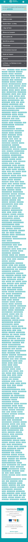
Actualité (15, 114)
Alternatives (11, 126)
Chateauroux (17, 179)
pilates (8, 385)
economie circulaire (6, 238)
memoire (4, 350)
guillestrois (11, 291)
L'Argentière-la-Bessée (7, 322)
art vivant (21, 143)
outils (3, 92)
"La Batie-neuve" (6, 106)
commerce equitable (6, 191)
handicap (4, 295)
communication (5, 193)
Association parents (6, 149)
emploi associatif (6, 248)
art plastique (15, 143)
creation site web (6, 208)
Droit (3, 232)
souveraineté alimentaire (8, 450)
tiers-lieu (24, 464)
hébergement (22, 297)
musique (17, 90)
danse (19, 212)
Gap (16, 285)
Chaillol (24, 175)
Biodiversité (17, 167)
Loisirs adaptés (5, 340)
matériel (11, 90)
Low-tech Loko (16, 342)
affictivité (20, 114)
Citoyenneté (16, 183)
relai (13, 415)
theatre (22, 102)
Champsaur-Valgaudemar (15, 177)
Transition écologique (14, 468)
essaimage (21, 255)
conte (19, 200)
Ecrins (3, 240)
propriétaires (15, 401)
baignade (19, 159)
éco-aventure (5, 234)
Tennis (17, 460)
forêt (3, 281)
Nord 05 (15, 365)
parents (4, 375)
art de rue (4, 141)
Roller (18, 424)
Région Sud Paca (6, 415)
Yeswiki (21, 533)
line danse (16, 334)
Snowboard (11, 442)
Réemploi (20, 411)
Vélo (3, 481)
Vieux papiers (12, 485)
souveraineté (21, 448)
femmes (9, 267)
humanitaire (16, 299)
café (13, 171)
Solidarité (10, 446)
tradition (12, 466)
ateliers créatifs (5, 155)
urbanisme (4, 475)
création (15, 206)
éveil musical (21, 259)
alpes (24, 122)
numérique (17, 367)
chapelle (4, 179)
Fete (17, 269)
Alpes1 (17, 69)
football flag (20, 279)
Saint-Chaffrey (5, 428)
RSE (9, 426)
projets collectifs (6, 399)
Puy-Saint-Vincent (6, 405)
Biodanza (10, 167)
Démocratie (16, 218)
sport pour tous (6, 102)
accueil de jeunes (6, 112)
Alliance (11, 122)
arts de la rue (16, 145)
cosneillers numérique (7, 204)
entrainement (5, 250)
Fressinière (22, 283)
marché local (21, 346)
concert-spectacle (6, 198)
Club (13, 185)
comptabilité (21, 193)
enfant (24, 248)
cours (11, 79)
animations (4, 132)
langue (4, 330)
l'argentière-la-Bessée (7, 324)
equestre (19, 81)
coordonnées (20, 202)
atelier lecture (5, 153)
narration (4, 362)
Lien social (4, 90)
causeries (13, 175)
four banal (18, 281)
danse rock (13, 214)
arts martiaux (5, 147)
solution (16, 446)
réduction (14, 411)
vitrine (3, 493)
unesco (11, 473)
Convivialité (5, 202)
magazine (4, 344)
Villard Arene (21, 487)
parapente (8, 373)
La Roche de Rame (6, 328)
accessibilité (11, 108)
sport (13, 452)
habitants (8, 293)
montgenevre (5, 358)
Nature (15, 362)
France (3, 283)
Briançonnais (21, 169)
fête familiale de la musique (8, 273)
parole (9, 375)
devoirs (17, 224)
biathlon (14, 165)
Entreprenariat (13, 250)
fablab (16, 265)
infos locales (5, 307)
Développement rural (18, 222)
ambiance (4, 71)
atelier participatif (14, 153)
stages (13, 102)
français (24, 281)
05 (12, 106)
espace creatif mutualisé (14, 84)
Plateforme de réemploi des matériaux (10, 389)
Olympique (4, 371)
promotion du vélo (6, 401)
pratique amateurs (6, 391)
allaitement (4, 122)
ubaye (6, 473)
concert (18, 195)
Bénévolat (17, 163)
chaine (13, 77)
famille (3, 267)
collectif (23, 77)
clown (8, 185)
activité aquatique (22, 112)
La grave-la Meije (6, 326)
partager (20, 375)
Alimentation (5, 120)
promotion (14, 399)
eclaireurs (18, 232)
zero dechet (23, 499)
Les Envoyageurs (20, 332)
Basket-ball (4, 163)
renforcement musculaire (8, 418)
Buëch (8, 171)
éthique (24, 84)
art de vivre (11, 141)
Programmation (13, 397)
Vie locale (19, 483)
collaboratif (17, 187)
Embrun (4, 246)
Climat (3, 185)
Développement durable (15, 220)
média (13, 348)
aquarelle (4, 136)
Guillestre (4, 291)
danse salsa (20, 214)
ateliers (22, 153)
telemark (4, 460)
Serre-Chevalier (5, 436)
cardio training (17, 173)
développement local (7, 222)
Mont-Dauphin (12, 354)
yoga (21, 104)
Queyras (4, 407)
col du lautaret (9, 187)
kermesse (21, 320)
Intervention (5, 314)
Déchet (16, 216)
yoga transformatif (14, 499)
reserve (9, 420)
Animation (18, 128)
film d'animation (9, 275)
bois (3, 169)
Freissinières (10, 283)
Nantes (20, 360)
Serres (19, 438)
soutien (4, 448)
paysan (13, 381)
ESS (16, 255)
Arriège (16, 138)
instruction (10, 310)
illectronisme (5, 301)
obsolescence (5, 369)
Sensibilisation (19, 434)
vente (7, 481)
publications (23, 403)
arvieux (19, 147)
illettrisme (12, 301)
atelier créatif (10, 151)
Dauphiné (4, 216)
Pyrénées (14, 405)
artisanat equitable (6, 145)
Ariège (11, 138)
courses (4, 206)
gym (3, 293)
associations (16, 149)
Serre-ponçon (14, 436)
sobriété (4, 100)
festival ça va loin (22, 267)
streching (4, 458)
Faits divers (22, 265)
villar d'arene (5, 487)
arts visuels (19, 71)
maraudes (4, 346)
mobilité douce (11, 352)
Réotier (17, 418)
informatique (13, 305)
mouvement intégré (6, 360)
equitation (4, 84)
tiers (19, 464)
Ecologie (12, 234)
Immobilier (4, 303)
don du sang (21, 230)
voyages (16, 495)
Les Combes (12, 332)
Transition (4, 468)
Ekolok (14, 244)
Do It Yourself (9, 228)
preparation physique (7, 393)
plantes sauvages (12, 387)
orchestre (16, 371)
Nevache (4, 365)
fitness (24, 275)
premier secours (22, 391)
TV (3, 473)
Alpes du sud (11, 69)
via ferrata (4, 483)
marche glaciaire (12, 346)
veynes (20, 481)
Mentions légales (14, 531)
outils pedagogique (11, 92)
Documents (4, 230)
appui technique (11, 134)
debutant (11, 216)
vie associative (12, 483)
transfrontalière (19, 466)
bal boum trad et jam (7, 161)
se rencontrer (11, 432)
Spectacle (17, 450)
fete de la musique (6, 271)
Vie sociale (4, 485)
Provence (16, 403)
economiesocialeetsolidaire (19, 238)
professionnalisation (19, 395)
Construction (13, 200)
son (22, 100)
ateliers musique (6, 157)
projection (21, 397)
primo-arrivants (5, 395)
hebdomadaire (13, 297)
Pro (12, 395)
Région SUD (21, 413)
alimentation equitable (15, 120)
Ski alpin (23, 440)
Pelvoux (17, 383)
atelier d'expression (19, 151)
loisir (18, 338)
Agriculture (22, 116)
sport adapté (19, 452)
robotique (12, 424)
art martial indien (6, 143)
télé (18, 102)
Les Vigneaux (5, 334)
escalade (12, 255)
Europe (14, 259)
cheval (18, 77)
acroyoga (14, 112)
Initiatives (18, 307)
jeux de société (5, 318)
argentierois (5, 138)
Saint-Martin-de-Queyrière (16, 428)
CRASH (9, 206)
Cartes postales (5, 175)
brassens (8, 169)
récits (3, 411)
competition (14, 193)
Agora (9, 116)
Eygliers (11, 265)
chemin (11, 181)
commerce (18, 189)
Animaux (11, 132)
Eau (7, 232)
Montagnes (11, 356)
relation (11, 96)
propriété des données (7, 403)
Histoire (9, 299)
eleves (19, 244)
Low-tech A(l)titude (6, 342)
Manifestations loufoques (14, 344)
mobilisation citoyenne (20, 350)
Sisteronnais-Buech (6, 440)
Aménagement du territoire (8, 128)
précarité (14, 391)
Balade (15, 161)
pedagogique (5, 383)
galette (11, 285)
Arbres (9, 136)
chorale (22, 181)
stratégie (22, 456)
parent (14, 373)
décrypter (13, 81)
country (16, 204)
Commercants (11, 189)
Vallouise (24, 475)
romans (23, 424)
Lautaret (9, 330)
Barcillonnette (22, 161)
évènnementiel (19, 263)
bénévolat (4, 73)
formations (17, 86)
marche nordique (6, 348)
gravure (23, 86)
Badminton (12, 159)
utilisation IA (12, 475)
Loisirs (23, 338)
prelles (23, 94)
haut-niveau (17, 295)
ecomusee (14, 236)
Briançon (14, 169)
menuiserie (10, 350)
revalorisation (5, 424)
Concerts (14, 198)
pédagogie (19, 381)
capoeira (4, 173)
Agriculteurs (15, 116)
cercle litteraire (5, 77)
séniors (12, 434)
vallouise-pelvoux (14, 104)
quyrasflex (10, 407)
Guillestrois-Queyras (20, 291)
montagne (4, 356)
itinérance (12, 314)
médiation (19, 348)
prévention (16, 393)
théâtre (4, 464)
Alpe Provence (18, 122)
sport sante (14, 454)
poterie (23, 389)
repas (22, 418)
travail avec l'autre (6, 470)
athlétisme (14, 157)
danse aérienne (18, 79)
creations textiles (16, 208)
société (23, 442)
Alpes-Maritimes (19, 124)
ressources (23, 422)
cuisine (4, 212)
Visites (3, 491)
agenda (4, 116)
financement (18, 275)
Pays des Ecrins (6, 381)
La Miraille (14, 326)
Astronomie (23, 149)
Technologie (23, 458)
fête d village (22, 269)
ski (17, 98)
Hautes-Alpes (5, 297)
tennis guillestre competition (8, 462)
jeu (21, 314)
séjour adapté (5, 434)
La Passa (20, 326)
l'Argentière (17, 322)
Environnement (15, 253)
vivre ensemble (10, 493)
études (9, 259)
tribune (22, 470)
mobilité (4, 352)
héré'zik (4, 299)
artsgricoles (13, 147)
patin (10, 379)
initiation (12, 307)
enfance (19, 248)
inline (23, 307)
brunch (4, 171)
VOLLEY (23, 493)
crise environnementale (16, 210)
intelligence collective (7, 312)
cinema (9, 183)
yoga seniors (5, 499)
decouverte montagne (7, 218)
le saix (14, 330)
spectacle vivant (6, 452)
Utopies (18, 475)
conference (20, 198)
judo (18, 318)
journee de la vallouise (12, 88)
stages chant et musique (12, 456)
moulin (16, 358)
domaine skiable (13, 230)
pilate (18, 94)
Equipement (5, 255)
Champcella (5, 177)
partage (14, 94)
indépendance (18, 303)
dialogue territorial (6, 226)
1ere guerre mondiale (19, 106)
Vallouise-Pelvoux (6, 477)
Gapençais (21, 285)
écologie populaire (20, 234)
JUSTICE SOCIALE (6, 320)
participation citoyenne (15, 377)
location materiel (10, 336)
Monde (17, 352)
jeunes (4, 88)
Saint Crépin (22, 426)
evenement (4, 261)
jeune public (9, 316)
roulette (4, 426)
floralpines (9, 277)
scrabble (4, 432)
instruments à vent (19, 310)
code (3, 187)
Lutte (22, 342)
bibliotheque (21, 165)
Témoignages (11, 460)
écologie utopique (6, 236)
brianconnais (18, 73)
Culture (9, 212)
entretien (21, 250)
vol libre (17, 493)
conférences (5, 79)
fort (13, 281)
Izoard (17, 314)
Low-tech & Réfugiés (19, 340)
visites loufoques (20, 491)
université (17, 473)
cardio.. (12, 75)
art (20, 138)
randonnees (12, 409)
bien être (11, 73)
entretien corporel (6, 253)
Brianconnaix (5, 75)
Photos (4, 385)
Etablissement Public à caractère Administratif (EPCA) (14, 257)
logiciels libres (12, 338)
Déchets (21, 216)
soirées (8, 444)
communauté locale (17, 191)
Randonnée (4, 409)
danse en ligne (5, 214)
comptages (4, 195)
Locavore (18, 336)
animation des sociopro (7, 130)
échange (12, 232)
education (9, 240)
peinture (12, 383)
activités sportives (6, 114)
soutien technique (12, 448)
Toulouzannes (5, 466)
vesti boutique (14, 481)
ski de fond (22, 98)
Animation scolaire (19, 130)
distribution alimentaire (18, 226)
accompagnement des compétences (10, 110)
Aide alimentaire (6, 118)
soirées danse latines (17, 444)
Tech (17, 458)
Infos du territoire (22, 305)
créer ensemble (5, 210)
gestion (4, 287)
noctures (23, 90)
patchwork (4, 379)
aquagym (19, 134)
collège (23, 187)
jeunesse (16, 316)
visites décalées (10, 491)
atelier (3, 151)
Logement (4, 338)
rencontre (17, 96)
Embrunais (10, 246)
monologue (4, 354)
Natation (10, 362)
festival (11, 86)
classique (23, 183)
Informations (5, 305)
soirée (3, 444)
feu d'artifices (20, 273)
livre (3, 336)
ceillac (19, 175)
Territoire (19, 462)
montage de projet (22, 354)
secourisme (18, 432)
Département (5, 220)
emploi (16, 246)
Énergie (13, 248)
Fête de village (16, 271)
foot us (4, 279)
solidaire (4, 446)
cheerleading (5, 181)
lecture (21, 88)
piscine (14, 385)
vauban (24, 479)
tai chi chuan (11, 458)
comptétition (12, 195)
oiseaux (18, 369)
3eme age (4, 108)
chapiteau (10, 179)
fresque (17, 283)
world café (17, 497)
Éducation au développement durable (10, 242)
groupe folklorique (11, 289)
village (23, 485)
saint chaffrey (15, 426)
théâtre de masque (11, 464)
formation (8, 281)
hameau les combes (16, 293)
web (24, 495)
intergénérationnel (18, 312)
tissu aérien (5, 104)
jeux (21, 316)
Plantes (4, 387)
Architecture (16, 136)
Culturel (14, 212)
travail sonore (15, 470)
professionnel (5, 397)
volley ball (4, 495)
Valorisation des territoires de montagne (11, 479)
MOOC (11, 358)
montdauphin (19, 356)
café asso (18, 171)
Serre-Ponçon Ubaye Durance (9, 438)
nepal (20, 362)
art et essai (18, 141)
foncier (19, 277)
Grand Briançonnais (16, 287)
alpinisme (23, 69)
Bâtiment (11, 163)
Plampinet (19, 385)
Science (4, 430)
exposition (4, 86)
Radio (16, 407)
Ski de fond (4, 442)
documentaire (17, 228)
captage (10, 173)
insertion (4, 310)
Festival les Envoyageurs (8, 269)
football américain (11, 279)
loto (12, 340)
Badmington (5, 159)
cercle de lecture (20, 75)
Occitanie (13, 369)
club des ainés (19, 185)
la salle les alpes (16, 328)
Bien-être (4, 167)
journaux (13, 318)
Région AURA (5, 413)
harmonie (10, 295)
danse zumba (5, 81)
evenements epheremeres (8, 263)
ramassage (21, 407)
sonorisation (23, 446)
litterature (22, 334)
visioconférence (17, 489)
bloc (23, 167)
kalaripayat (15, 320)
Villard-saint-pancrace (7, 489)
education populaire (6, 244)
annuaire (4, 134)
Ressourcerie (16, 422)
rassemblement (20, 409)
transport (22, 468)
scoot (21, 430)
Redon (8, 411)
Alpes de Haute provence (8, 124)
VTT (20, 495)
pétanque (23, 383)
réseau (22, 96)
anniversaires (18, 132)
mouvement (22, 358)
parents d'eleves (22, 92)
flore (15, 277)
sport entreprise (6, 454)
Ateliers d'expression (16, 155)
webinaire (4, 497)
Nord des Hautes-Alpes (7, 367)
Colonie (4, 189)
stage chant (21, 454)
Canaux (24, 171)
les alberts (4, 332)
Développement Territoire (8, 224)
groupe (4, 289)
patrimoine (15, 379)
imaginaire (18, 301)
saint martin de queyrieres (8, 98)
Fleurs (3, 277)
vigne (18, 485)
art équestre (12, 71)
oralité (10, 371)
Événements (12, 261)
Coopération (12, 202)
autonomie (20, 157)
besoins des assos (6, 165)
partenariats (5, 377)
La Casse (16, 324)
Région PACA (13, 413)
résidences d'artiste (17, 420)
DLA (3, 228)
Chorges (4, 183)
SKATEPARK (16, 440)
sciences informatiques (13, 430)
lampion (24, 328)
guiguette (20, 289)
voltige (10, 495)
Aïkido (17, 118)
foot (24, 277)
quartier (20, 405)
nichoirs (10, 365)
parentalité (19, 373)
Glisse (9, 287)
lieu (11, 334)
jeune (3, 316)
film (3, 275)
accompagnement (20, 108)
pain (3, 373)
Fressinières (5, 285)
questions (4, 96)
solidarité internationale (13, 100)
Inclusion (11, 303)
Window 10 (11, 497)
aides (13, 118)
